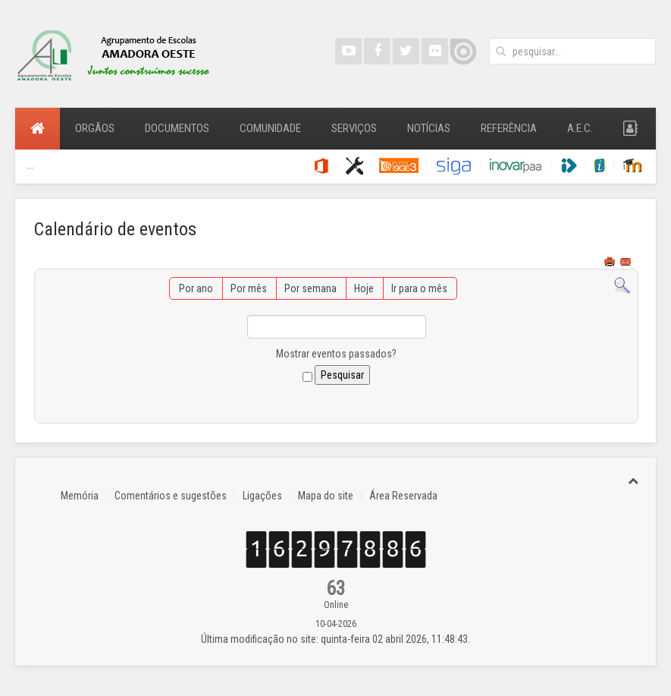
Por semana (310, 288)
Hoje (364, 288)
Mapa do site (325, 496)
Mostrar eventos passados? (336, 354)
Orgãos (94, 128)
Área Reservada (403, 496)
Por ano (196, 288)
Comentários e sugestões (170, 496)
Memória (80, 496)
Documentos (177, 128)
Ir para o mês (419, 288)
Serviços (354, 128)
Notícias (428, 128)
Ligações (262, 496)
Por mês (248, 288)
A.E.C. (580, 128)
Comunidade (270, 128)
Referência (509, 128)
